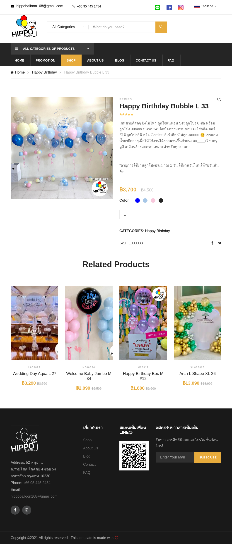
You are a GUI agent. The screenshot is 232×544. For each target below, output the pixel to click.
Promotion (45, 60)
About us (95, 60)
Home (19, 60)
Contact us (146, 60)
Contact (89, 464)
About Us (90, 448)
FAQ (86, 473)
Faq (171, 60)
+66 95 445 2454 (89, 6)
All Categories (63, 27)
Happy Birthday (44, 72)
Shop (71, 60)
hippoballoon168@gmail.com (37, 6)
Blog (119, 60)
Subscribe (208, 457)
